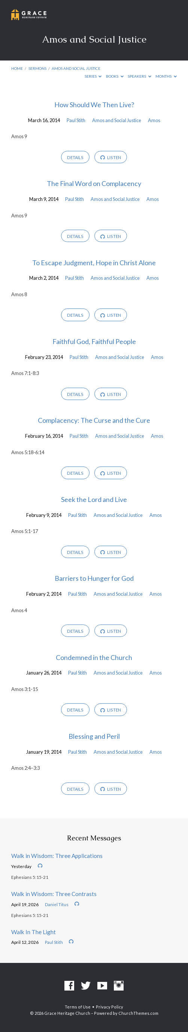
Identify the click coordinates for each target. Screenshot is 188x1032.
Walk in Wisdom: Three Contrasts (54, 893)
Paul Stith (76, 120)
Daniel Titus (57, 904)
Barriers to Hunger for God (94, 578)
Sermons (37, 68)
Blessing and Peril (94, 736)
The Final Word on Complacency (94, 183)
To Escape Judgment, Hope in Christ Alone (94, 262)
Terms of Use (78, 1006)
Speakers (139, 76)
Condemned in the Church (94, 657)
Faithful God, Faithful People (94, 341)
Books (115, 76)
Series (93, 76)
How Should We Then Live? (94, 104)
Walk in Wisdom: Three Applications (57, 855)
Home (17, 68)
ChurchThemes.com (138, 1013)
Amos (154, 120)
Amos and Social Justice (76, 68)
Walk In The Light (33, 932)
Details (75, 157)
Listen (110, 157)
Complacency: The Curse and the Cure (94, 420)
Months (166, 76)
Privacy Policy (109, 1006)
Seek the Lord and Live (94, 499)
